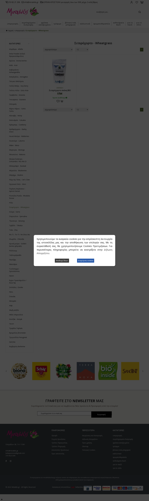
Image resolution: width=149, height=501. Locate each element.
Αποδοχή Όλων (62, 261)
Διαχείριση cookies (85, 261)
